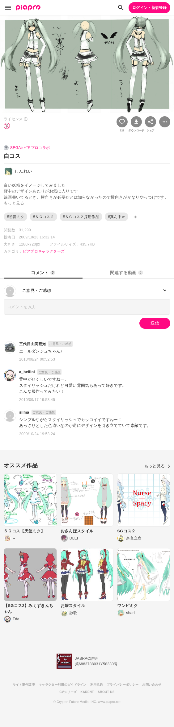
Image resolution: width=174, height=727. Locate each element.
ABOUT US (106, 692)
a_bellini (27, 372)
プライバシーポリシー (122, 684)
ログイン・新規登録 (149, 8)
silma (24, 412)
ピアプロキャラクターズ (44, 251)
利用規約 (96, 684)
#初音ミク (15, 217)
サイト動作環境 (24, 684)
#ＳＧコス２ (43, 217)
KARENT (87, 692)
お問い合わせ (151, 684)
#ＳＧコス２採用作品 (81, 217)
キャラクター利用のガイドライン (63, 684)
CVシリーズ (68, 692)
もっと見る (157, 466)
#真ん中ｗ (116, 217)
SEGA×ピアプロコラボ (30, 148)
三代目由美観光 (32, 344)
